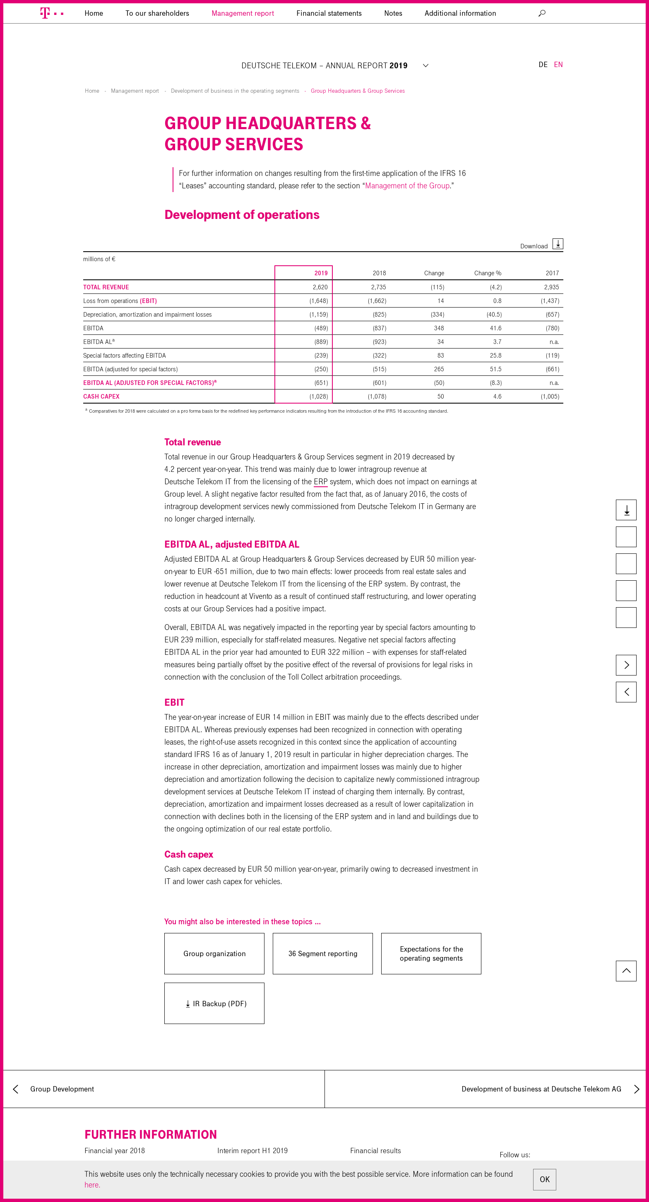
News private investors (384, 1159)
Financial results (375, 1130)
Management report (243, 51)
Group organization (214, 933)
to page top (626, 951)
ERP (321, 461)
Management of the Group (407, 166)
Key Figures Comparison (625, 564)
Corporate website (112, 1159)
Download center (243, 1159)
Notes (393, 51)
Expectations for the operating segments (431, 934)
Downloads (625, 510)
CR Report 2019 (109, 1145)
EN (558, 24)
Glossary (625, 618)
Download (534, 226)
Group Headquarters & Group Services (358, 71)
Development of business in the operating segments (235, 71)
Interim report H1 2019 (252, 1130)
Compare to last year (625, 537)
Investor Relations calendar (392, 1145)
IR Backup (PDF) (206, 983)
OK (545, 1179)
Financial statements (329, 51)
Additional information (460, 51)
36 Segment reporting (323, 933)
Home (92, 71)
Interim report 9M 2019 (252, 1145)
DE (543, 24)
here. (92, 1185)
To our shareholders (157, 51)
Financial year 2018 (114, 1130)
